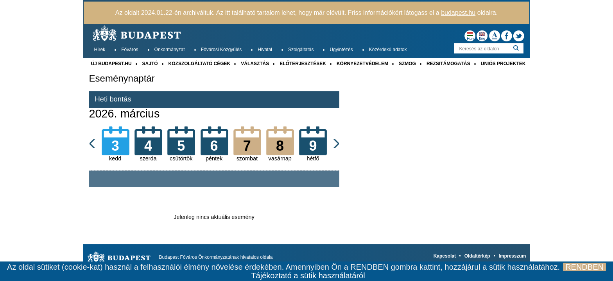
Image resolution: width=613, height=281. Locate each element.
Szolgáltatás (301, 49)
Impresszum (512, 256)
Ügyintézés (341, 49)
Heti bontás (113, 99)
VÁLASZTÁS (255, 63)
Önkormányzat (169, 49)
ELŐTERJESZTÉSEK (303, 63)
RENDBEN (584, 267)
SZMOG (407, 63)
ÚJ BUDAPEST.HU (111, 63)
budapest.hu (458, 12)
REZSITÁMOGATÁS (448, 63)
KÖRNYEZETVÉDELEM (362, 63)
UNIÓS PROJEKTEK (503, 63)
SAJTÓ (150, 63)
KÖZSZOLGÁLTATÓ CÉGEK (199, 63)
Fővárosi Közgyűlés (221, 49)
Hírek (100, 49)
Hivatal (265, 49)
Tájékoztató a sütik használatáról (308, 275)
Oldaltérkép (477, 256)
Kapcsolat (445, 256)
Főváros (129, 49)
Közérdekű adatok (388, 49)
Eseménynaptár (122, 78)
